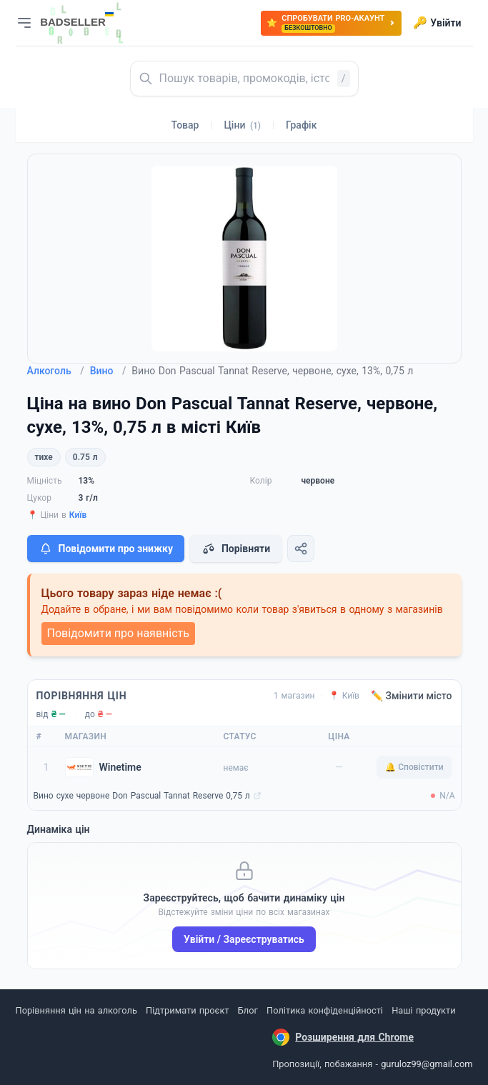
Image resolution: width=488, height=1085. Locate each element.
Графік (301, 125)
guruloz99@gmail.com (426, 1064)
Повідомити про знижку (106, 548)
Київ (78, 515)
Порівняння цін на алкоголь (76, 1010)
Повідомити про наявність (118, 633)
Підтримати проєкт (187, 1010)
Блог (248, 1010)
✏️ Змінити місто (411, 695)
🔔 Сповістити (414, 767)
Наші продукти (423, 1010)
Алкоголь (55, 370)
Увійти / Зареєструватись (244, 939)
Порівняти (235, 548)
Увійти (437, 22)
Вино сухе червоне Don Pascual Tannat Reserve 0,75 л (142, 796)
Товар (185, 125)
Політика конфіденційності (325, 1010)
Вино (108, 370)
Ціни (242, 125)
